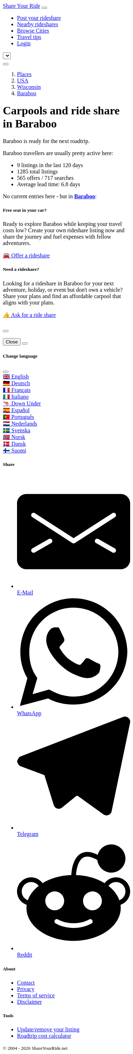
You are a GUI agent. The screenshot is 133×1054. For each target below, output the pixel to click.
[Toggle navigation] (44, 8)
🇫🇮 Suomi (14, 451)
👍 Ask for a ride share (29, 315)
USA (22, 81)
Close (12, 341)
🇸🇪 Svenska (16, 430)
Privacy (25, 989)
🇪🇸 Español (16, 410)
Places (24, 74)
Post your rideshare (39, 18)
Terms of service (36, 995)
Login (24, 43)
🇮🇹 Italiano (16, 397)
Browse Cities (33, 31)
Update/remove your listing (48, 1029)
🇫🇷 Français (17, 390)
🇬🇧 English (16, 377)
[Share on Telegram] (73, 777)
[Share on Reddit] (73, 897)
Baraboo (26, 93)
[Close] (6, 331)
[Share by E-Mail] (73, 535)
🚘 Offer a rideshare (26, 255)
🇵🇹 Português (18, 417)
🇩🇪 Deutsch (16, 383)
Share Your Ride (21, 6)
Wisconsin (29, 87)
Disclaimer (29, 1002)
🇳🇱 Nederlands (20, 424)
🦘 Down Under (22, 403)
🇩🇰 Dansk (14, 444)
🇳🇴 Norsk (14, 437)
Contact (26, 983)
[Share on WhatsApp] (73, 656)
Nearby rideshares (37, 24)
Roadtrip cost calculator (44, 1036)
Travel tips (29, 37)
